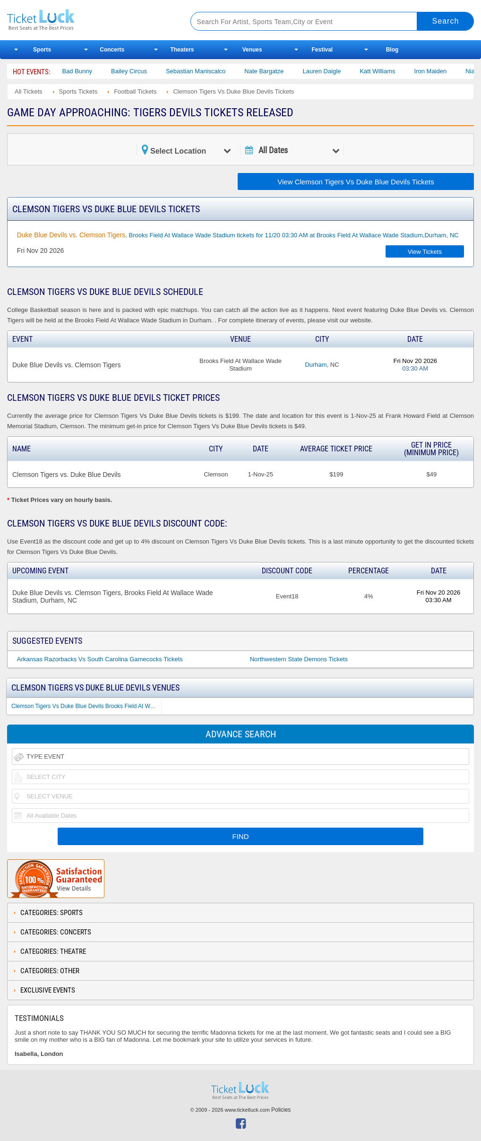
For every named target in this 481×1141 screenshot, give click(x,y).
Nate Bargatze (272, 71)
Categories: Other (49, 971)
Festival (322, 49)
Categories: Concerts (55, 932)
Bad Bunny (85, 71)
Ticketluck (89, 20)
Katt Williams (385, 71)
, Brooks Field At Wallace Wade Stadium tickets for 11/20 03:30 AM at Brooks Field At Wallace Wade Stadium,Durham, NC (238, 235)
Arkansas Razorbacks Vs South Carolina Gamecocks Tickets (100, 659)
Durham (315, 364)
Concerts (112, 49)
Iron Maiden (438, 71)
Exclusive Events (47, 990)
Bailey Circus (137, 71)
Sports (42, 49)
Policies (281, 1109)
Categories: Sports (51, 912)
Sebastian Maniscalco (203, 71)
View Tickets (425, 251)
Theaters (182, 49)
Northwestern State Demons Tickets (299, 659)
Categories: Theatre (53, 951)
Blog (392, 49)
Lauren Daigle (329, 71)
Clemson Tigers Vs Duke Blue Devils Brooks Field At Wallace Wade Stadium (86, 706)
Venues (252, 49)
